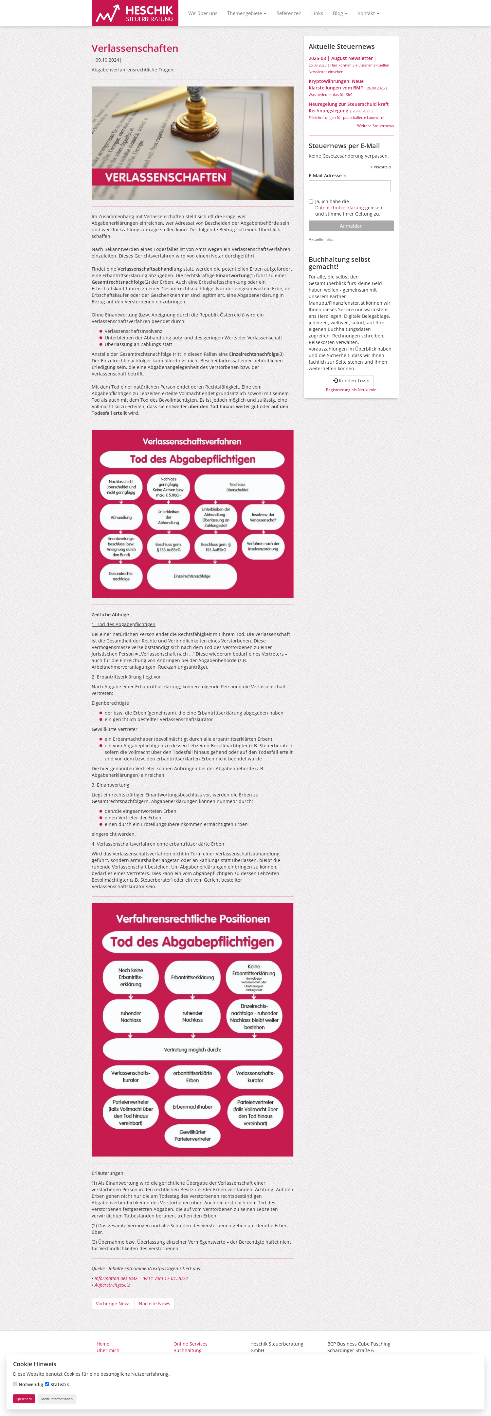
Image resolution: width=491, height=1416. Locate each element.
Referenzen (288, 13)
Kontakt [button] (368, 13)
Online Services (190, 1344)
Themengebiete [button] (246, 13)
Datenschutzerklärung (339, 207)
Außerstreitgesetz (112, 1285)
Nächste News (154, 1303)
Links (317, 13)
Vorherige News (113, 1303)
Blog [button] (340, 13)
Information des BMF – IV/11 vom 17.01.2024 (141, 1278)
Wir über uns (202, 13)
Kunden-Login (351, 380)
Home (103, 1344)
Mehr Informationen (57, 1398)
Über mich (108, 1350)
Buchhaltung (187, 1350)
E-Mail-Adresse (328, 175)
